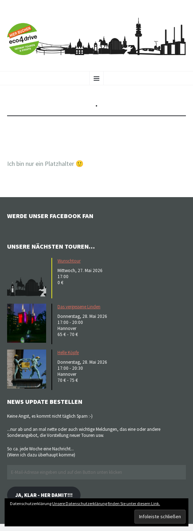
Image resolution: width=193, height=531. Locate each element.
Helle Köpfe (68, 353)
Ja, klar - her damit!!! (44, 495)
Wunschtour (69, 261)
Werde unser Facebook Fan (50, 216)
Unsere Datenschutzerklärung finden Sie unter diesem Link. (106, 503)
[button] (28, 277)
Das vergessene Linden (78, 307)
